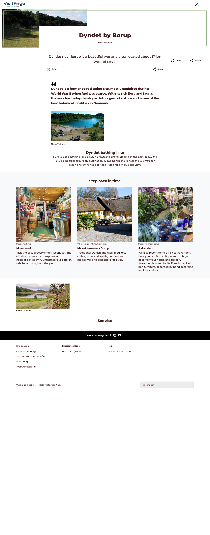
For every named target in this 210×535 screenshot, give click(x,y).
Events (93, 9)
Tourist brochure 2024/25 (31, 501)
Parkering (201, 3)
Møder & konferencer (185, 3)
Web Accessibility (27, 511)
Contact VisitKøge (27, 496)
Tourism (170, 3)
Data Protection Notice (52, 529)
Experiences (78, 9)
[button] (176, 128)
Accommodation (128, 9)
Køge (7, 18)
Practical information (120, 496)
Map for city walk (72, 496)
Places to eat (108, 9)
